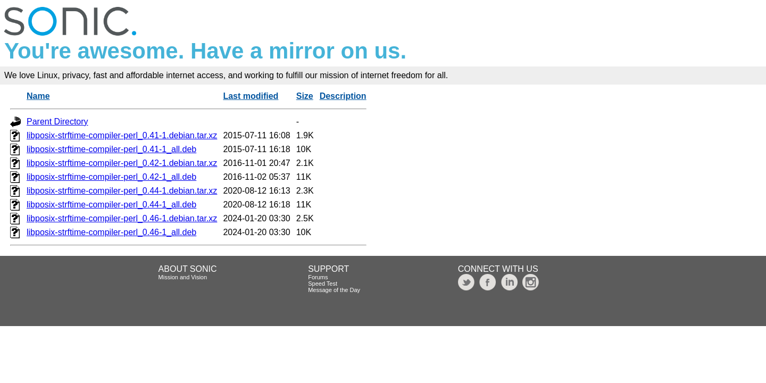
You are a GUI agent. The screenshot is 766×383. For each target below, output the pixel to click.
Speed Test (322, 283)
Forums (318, 277)
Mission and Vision (183, 277)
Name (38, 96)
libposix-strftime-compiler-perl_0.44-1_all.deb (111, 204)
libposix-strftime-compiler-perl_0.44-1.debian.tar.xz (122, 190)
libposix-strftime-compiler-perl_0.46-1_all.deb (111, 232)
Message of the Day (334, 290)
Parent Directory (57, 121)
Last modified (250, 96)
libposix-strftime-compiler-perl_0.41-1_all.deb (111, 149)
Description (343, 96)
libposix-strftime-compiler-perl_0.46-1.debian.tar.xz (122, 218)
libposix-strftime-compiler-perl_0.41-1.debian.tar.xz (122, 135)
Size (304, 96)
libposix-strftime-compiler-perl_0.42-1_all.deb (111, 176)
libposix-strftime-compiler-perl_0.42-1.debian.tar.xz (122, 163)
